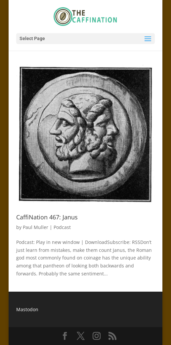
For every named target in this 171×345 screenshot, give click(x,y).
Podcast (62, 227)
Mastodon (27, 309)
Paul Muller (35, 227)
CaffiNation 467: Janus (47, 217)
